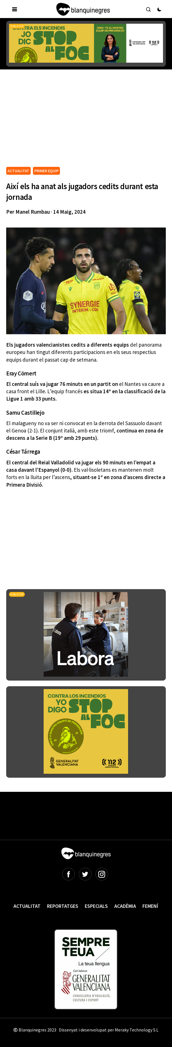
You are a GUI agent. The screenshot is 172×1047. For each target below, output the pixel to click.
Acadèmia (125, 906)
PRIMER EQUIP (46, 170)
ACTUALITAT (18, 170)
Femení (150, 906)
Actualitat (27, 906)
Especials (96, 906)
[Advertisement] (89, 123)
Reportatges (62, 906)
